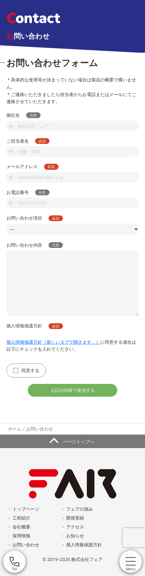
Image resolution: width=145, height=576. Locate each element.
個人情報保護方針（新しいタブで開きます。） (53, 342)
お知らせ (75, 536)
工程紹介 (21, 518)
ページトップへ (78, 441)
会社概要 (21, 527)
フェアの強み (79, 509)
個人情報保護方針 (84, 545)
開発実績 (75, 518)
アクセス (75, 527)
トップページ (25, 509)
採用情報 (21, 536)
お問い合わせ (25, 545)
